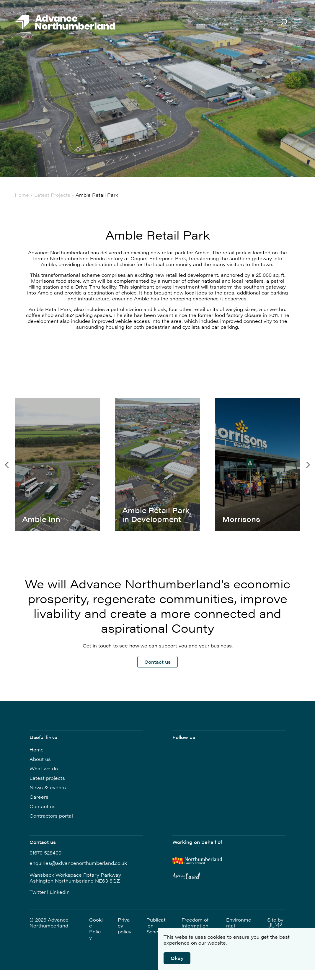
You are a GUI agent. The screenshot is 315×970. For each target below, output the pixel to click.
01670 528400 (45, 853)
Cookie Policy (96, 928)
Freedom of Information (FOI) (195, 926)
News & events (48, 787)
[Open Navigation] (297, 23)
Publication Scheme (156, 926)
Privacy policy (124, 926)
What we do (44, 768)
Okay (177, 958)
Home (37, 749)
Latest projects (47, 777)
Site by (275, 922)
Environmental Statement (238, 926)
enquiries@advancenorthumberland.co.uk (78, 863)
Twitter (38, 892)
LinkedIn (60, 892)
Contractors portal (51, 815)
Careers (39, 796)
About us (40, 759)
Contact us (157, 661)
